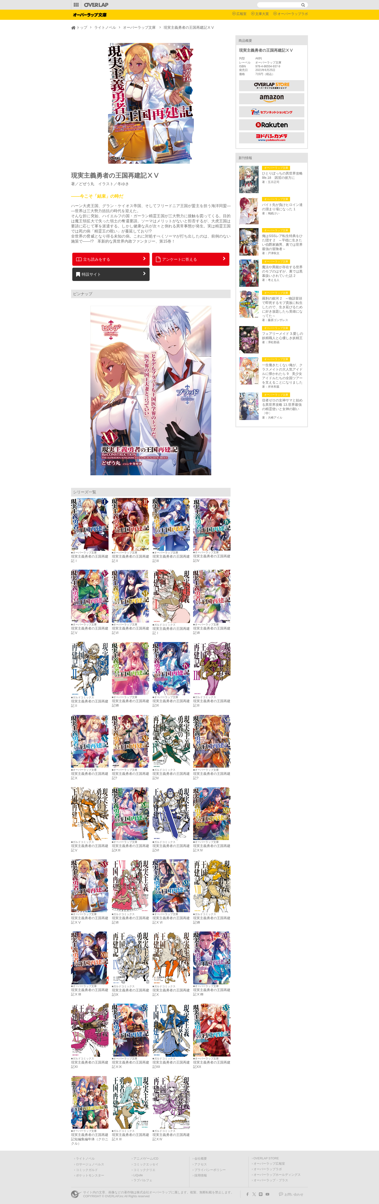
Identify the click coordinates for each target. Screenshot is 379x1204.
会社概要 (200, 1158)
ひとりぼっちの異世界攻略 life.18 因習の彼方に (283, 175)
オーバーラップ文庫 (139, 27)
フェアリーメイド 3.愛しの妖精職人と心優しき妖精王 (282, 336)
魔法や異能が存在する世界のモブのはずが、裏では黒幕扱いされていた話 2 (282, 271)
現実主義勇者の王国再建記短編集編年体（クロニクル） (89, 1139)
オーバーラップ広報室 (269, 1163)
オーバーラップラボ (292, 14)
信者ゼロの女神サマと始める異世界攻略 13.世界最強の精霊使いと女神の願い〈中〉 (282, 406)
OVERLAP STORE (266, 1158)
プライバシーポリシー (210, 1170)
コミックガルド (87, 1170)
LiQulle (138, 1175)
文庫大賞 (262, 14)
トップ (81, 27)
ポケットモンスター (90, 1175)
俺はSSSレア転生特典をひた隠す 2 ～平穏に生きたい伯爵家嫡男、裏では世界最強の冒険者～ (282, 242)
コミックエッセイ (146, 1164)
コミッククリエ (144, 1170)
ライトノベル (105, 27)
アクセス (200, 1164)
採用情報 (200, 1175)
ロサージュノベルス (90, 1164)
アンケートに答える (176, 259)
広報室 (241, 14)
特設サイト (88, 274)
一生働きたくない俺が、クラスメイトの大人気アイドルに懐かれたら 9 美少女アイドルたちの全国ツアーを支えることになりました (282, 373)
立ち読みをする (93, 259)
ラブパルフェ (142, 1180)
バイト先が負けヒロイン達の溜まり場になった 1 (282, 207)
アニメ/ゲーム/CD (145, 1158)
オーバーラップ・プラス (271, 1180)
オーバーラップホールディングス (277, 1174)
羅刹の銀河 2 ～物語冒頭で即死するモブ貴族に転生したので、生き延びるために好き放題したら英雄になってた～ (282, 307)
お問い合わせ (293, 1194)
